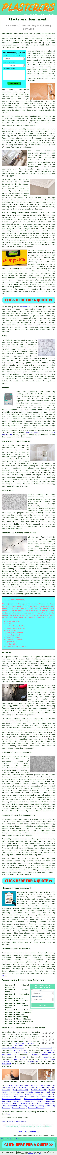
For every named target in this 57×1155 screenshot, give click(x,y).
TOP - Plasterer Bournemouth (14, 1121)
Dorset (17, 938)
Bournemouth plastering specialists (33, 892)
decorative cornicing (25, 1043)
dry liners (20, 1057)
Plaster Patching (15, 1085)
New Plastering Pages (13, 1139)
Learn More (32, 1154)
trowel (39, 158)
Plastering (25, 43)
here (4, 975)
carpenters (6, 1064)
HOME (25, 14)
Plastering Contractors (34, 1085)
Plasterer (34, 1087)
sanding (31, 169)
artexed (16, 186)
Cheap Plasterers (20, 1097)
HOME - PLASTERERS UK (28, 1132)
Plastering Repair (20, 1087)
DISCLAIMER (50, 14)
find (9, 953)
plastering (6, 110)
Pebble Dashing (16, 1092)
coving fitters (20, 1052)
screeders (19, 1046)
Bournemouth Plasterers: (12, 34)
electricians (33, 1061)
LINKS (30, 14)
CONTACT (42, 14)
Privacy (54, 1139)
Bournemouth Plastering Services (23, 980)
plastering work (48, 58)
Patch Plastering (46, 1101)
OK (40, 1154)
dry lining (19, 1059)
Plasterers (49, 1103)
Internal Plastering (11, 1099)
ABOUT (36, 14)
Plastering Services (11, 1094)
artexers (48, 1050)
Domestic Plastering (35, 1092)
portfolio (6, 94)
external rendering (41, 1055)
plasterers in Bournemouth (24, 125)
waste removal (46, 1048)
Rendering (50, 1092)
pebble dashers (20, 1050)
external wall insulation (13, 1048)
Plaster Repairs (47, 1097)
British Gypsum (32, 432)
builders (47, 1057)
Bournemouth (25, 307)
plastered (41, 118)
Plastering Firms (47, 1087)
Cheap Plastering (20, 1090)
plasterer (29, 40)
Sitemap (3, 1139)
